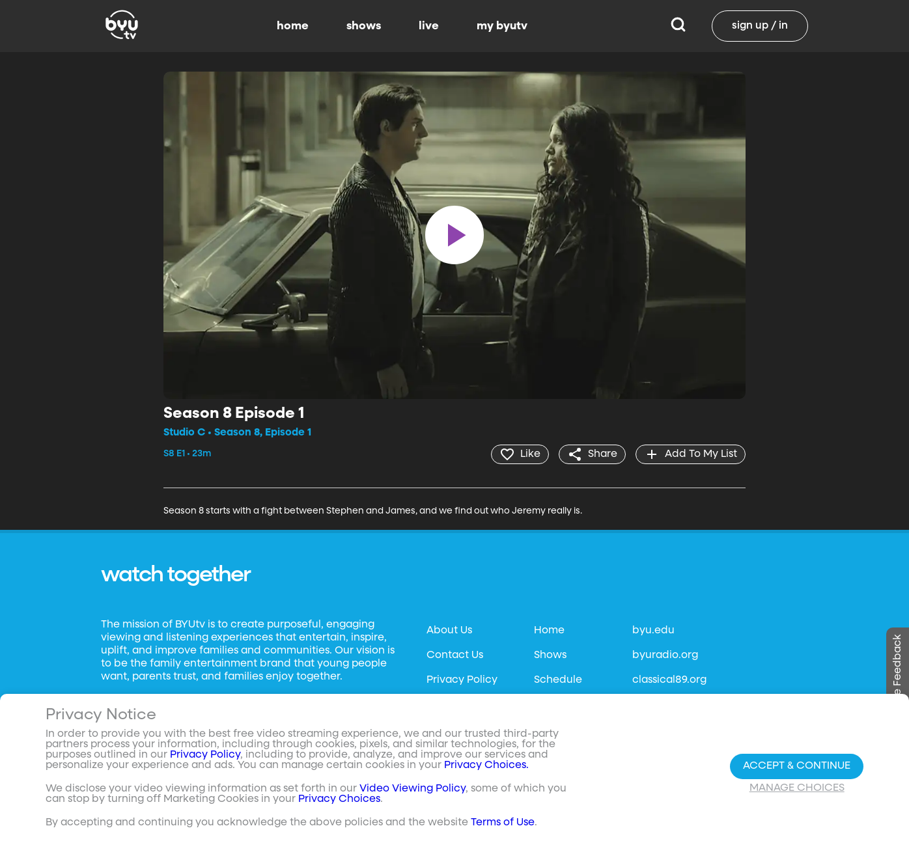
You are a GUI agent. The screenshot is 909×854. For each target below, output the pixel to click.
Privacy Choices (339, 799)
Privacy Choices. (486, 765)
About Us (449, 631)
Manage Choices (797, 788)
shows (363, 26)
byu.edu (653, 631)
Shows (550, 655)
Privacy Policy (462, 680)
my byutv (502, 26)
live (429, 26)
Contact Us (455, 655)
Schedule (558, 680)
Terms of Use (503, 823)
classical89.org (669, 680)
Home (549, 631)
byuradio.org (665, 655)
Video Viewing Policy (412, 789)
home (293, 26)
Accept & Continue (796, 766)
